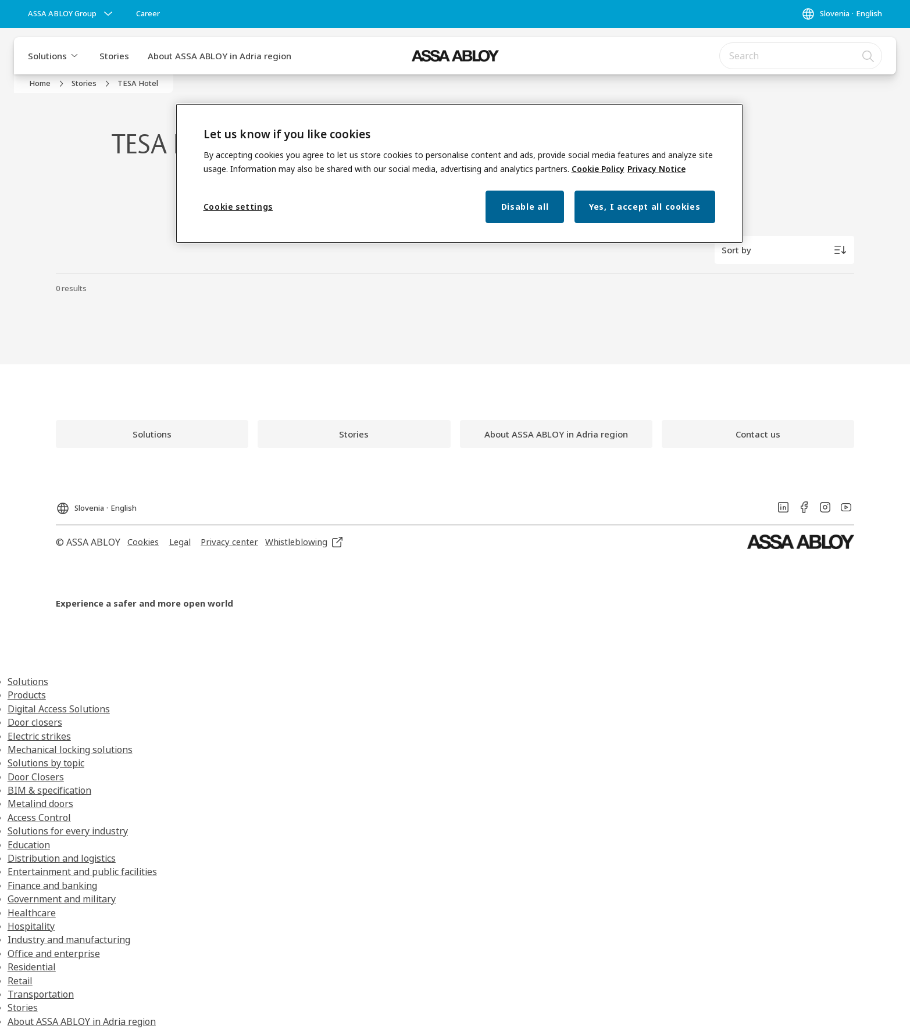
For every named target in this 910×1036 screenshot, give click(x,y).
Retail (20, 980)
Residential (32, 966)
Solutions (47, 56)
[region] (459, 173)
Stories (114, 56)
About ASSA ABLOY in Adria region (219, 56)
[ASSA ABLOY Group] (71, 14)
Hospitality (31, 926)
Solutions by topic (46, 763)
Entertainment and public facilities (82, 871)
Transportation (41, 994)
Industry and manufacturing (69, 939)
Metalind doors (40, 803)
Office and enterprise (54, 953)
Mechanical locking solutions (70, 749)
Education (29, 844)
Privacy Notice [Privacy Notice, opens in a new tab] (656, 168)
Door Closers (36, 776)
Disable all (525, 206)
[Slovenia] (841, 13)
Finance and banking (52, 885)
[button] (74, 55)
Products (27, 695)
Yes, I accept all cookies (645, 206)
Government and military (62, 898)
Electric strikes (39, 736)
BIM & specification (49, 790)
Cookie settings (238, 206)
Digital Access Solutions (59, 708)
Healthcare (32, 912)
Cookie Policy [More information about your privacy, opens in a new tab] (598, 168)
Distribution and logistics (62, 858)
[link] (148, 14)
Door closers (35, 722)
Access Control (39, 817)
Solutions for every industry (68, 831)
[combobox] (800, 55)
